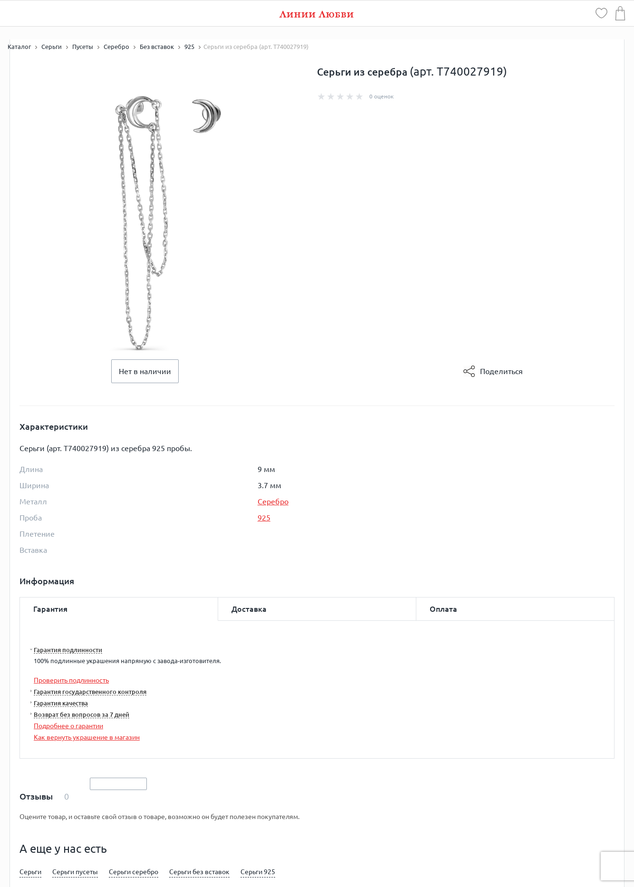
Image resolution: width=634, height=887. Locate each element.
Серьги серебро (133, 872)
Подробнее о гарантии (68, 726)
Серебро (273, 501)
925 (264, 517)
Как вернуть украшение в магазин (87, 737)
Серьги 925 (257, 872)
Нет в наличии (145, 371)
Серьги (30, 872)
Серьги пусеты (75, 872)
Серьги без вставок (199, 872)
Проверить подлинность (71, 680)
